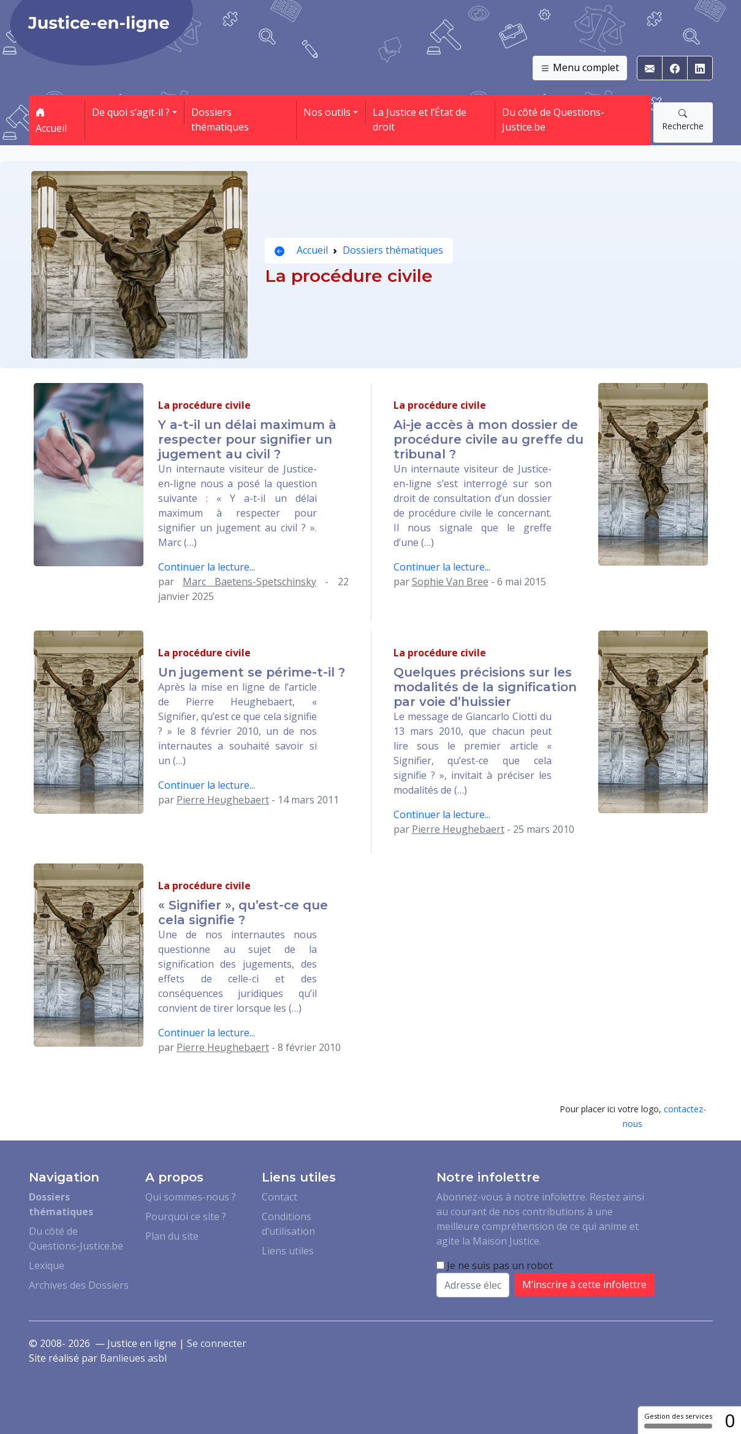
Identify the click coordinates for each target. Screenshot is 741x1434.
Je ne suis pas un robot (494, 1265)
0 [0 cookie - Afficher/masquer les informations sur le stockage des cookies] (729, 1420)
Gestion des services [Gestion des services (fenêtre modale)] (678, 1419)
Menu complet (580, 68)
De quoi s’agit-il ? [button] (131, 112)
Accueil (51, 120)
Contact (279, 1197)
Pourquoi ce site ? (185, 1216)
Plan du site (172, 1236)
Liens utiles (288, 1251)
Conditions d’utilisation (288, 1224)
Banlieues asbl (133, 1358)
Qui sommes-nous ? (190, 1197)
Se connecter (216, 1343)
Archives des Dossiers (79, 1285)
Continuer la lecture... (206, 567)
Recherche (683, 119)
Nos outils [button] (327, 112)
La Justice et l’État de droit (419, 119)
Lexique (46, 1265)
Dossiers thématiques (220, 119)
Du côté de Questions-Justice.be (553, 119)
